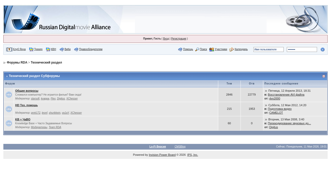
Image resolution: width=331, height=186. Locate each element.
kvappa (45, 98)
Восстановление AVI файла (286, 94)
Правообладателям (90, 49)
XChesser (72, 98)
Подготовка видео (280, 108)
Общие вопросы (26, 90)
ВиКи (67, 49)
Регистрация (178, 38)
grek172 (35, 112)
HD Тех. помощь (26, 105)
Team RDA (55, 127)
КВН (53, 49)
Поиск (203, 49)
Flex (53, 98)
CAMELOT (276, 112)
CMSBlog (180, 146)
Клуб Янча (19, 49)
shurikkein (55, 112)
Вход (166, 38)
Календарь (241, 49)
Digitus (61, 98)
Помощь (188, 49)
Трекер (38, 49)
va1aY (65, 112)
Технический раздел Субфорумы (34, 76)
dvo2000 (274, 98)
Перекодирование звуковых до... (289, 123)
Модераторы (39, 127)
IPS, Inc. (192, 154)
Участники (221, 49)
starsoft (35, 98)
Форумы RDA (17, 62)
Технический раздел (46, 62)
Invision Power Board (162, 154)
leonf (45, 112)
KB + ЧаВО (23, 119)
